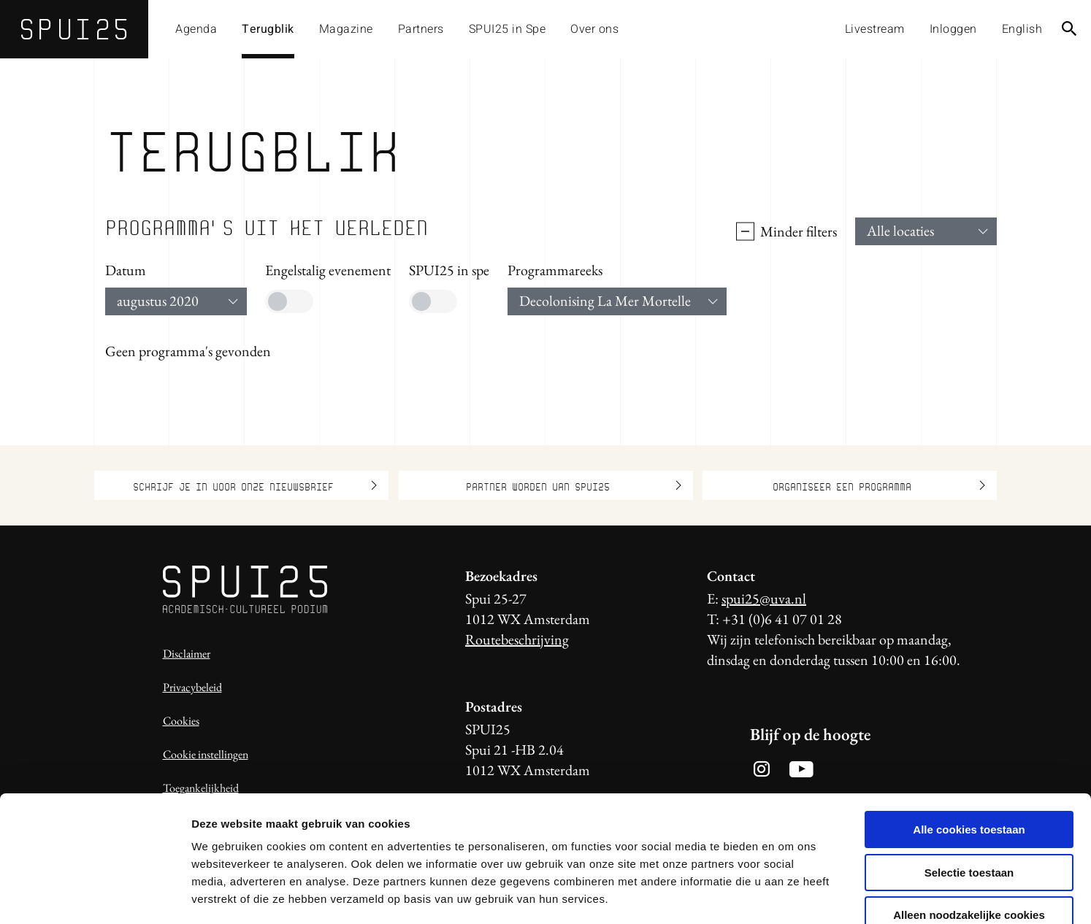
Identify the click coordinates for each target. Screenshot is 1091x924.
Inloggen (953, 29)
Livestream (875, 29)
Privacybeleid (192, 687)
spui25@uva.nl (763, 598)
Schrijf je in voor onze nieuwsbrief (255, 485)
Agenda (196, 29)
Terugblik (268, 29)
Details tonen (789, 895)
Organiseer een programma (879, 485)
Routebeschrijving (517, 639)
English (1022, 29)
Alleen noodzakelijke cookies (969, 831)
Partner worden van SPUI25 (573, 485)
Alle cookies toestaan (969, 745)
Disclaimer (186, 653)
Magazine (346, 29)
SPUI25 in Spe (507, 29)
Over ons (594, 29)
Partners (421, 29)
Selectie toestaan (969, 788)
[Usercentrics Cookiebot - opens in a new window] (94, 895)
